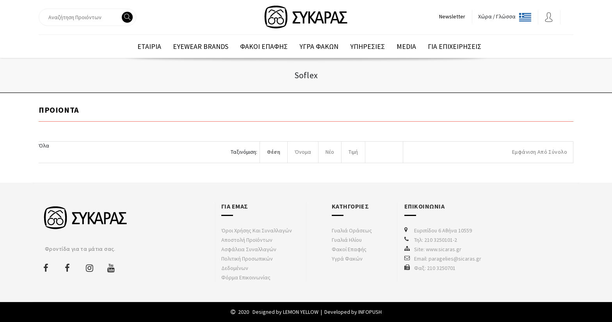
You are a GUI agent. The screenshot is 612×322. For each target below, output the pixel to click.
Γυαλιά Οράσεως (352, 230)
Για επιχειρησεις (454, 46)
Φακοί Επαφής (349, 249)
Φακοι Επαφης (264, 46)
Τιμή (353, 151)
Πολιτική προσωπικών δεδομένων (247, 263)
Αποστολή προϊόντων (246, 239)
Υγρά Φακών (347, 258)
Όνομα (303, 151)
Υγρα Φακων (318, 46)
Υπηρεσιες (367, 46)
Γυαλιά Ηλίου (347, 239)
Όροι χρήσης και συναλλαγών (256, 230)
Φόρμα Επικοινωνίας (245, 277)
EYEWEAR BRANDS (200, 46)
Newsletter (452, 16)
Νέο (330, 151)
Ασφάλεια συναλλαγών (248, 249)
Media (406, 46)
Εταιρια (149, 46)
